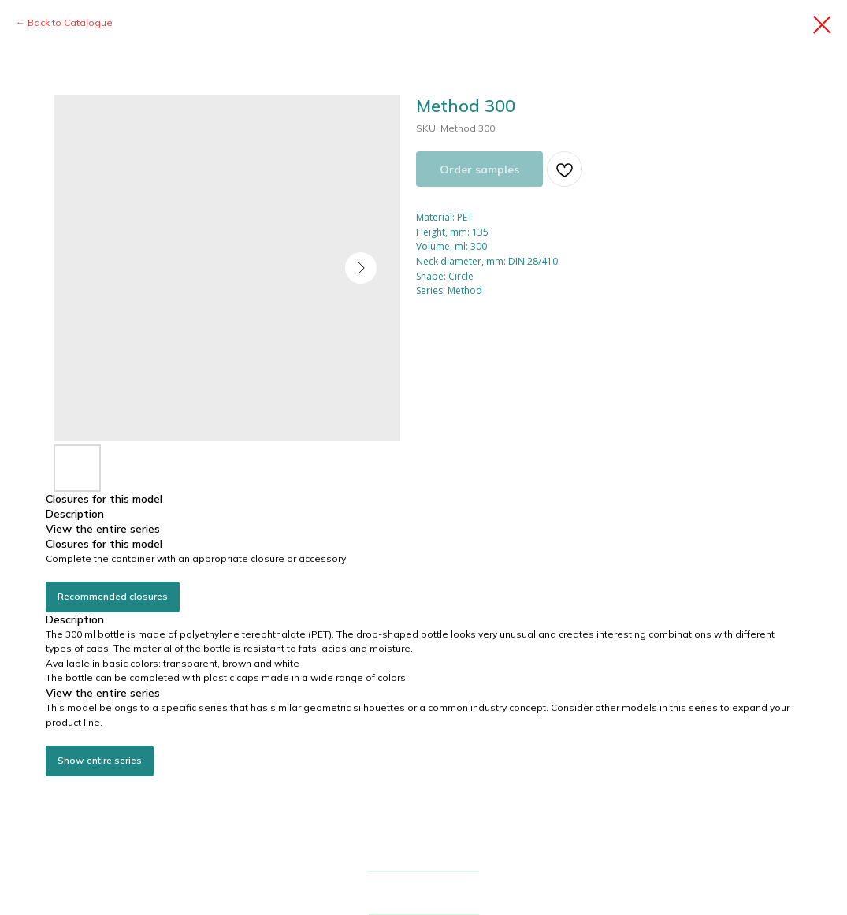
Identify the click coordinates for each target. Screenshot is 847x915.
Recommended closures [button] (113, 596)
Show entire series (100, 760)
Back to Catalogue (70, 22)
